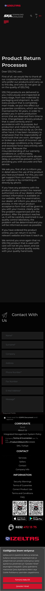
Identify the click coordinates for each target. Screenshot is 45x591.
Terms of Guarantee (22, 438)
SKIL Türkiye (22, 446)
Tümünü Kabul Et (22, 580)
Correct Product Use (22, 489)
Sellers (22, 462)
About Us (22, 430)
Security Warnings (22, 481)
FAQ (22, 497)
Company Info (22, 469)
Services (22, 458)
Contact (22, 465)
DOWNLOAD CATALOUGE (17, 16)
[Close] (43, 548)
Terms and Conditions (22, 493)
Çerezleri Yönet (22, 586)
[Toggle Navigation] (6, 21)
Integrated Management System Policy (22, 434)
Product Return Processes (22, 442)
